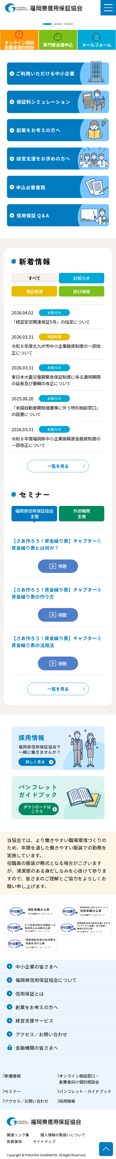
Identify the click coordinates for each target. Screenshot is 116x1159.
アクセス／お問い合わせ (41, 1034)
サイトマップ (44, 1142)
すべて (34, 278)
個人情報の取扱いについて (62, 1135)
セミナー (13, 1091)
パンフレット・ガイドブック (85, 1091)
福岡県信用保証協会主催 (34, 513)
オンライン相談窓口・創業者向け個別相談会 (79, 1079)
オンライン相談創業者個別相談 (19, 40)
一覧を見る (58, 466)
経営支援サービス (34, 1020)
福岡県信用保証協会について (46, 979)
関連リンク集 (18, 1135)
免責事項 (14, 1142)
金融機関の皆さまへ (36, 1047)
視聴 (58, 566)
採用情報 (67, 1101)
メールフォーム (96, 40)
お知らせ (81, 278)
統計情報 (81, 291)
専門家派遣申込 (58, 40)
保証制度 (34, 291)
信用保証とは (29, 993)
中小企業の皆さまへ (36, 966)
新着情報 (13, 1076)
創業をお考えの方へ (36, 1007)
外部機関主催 (81, 513)
